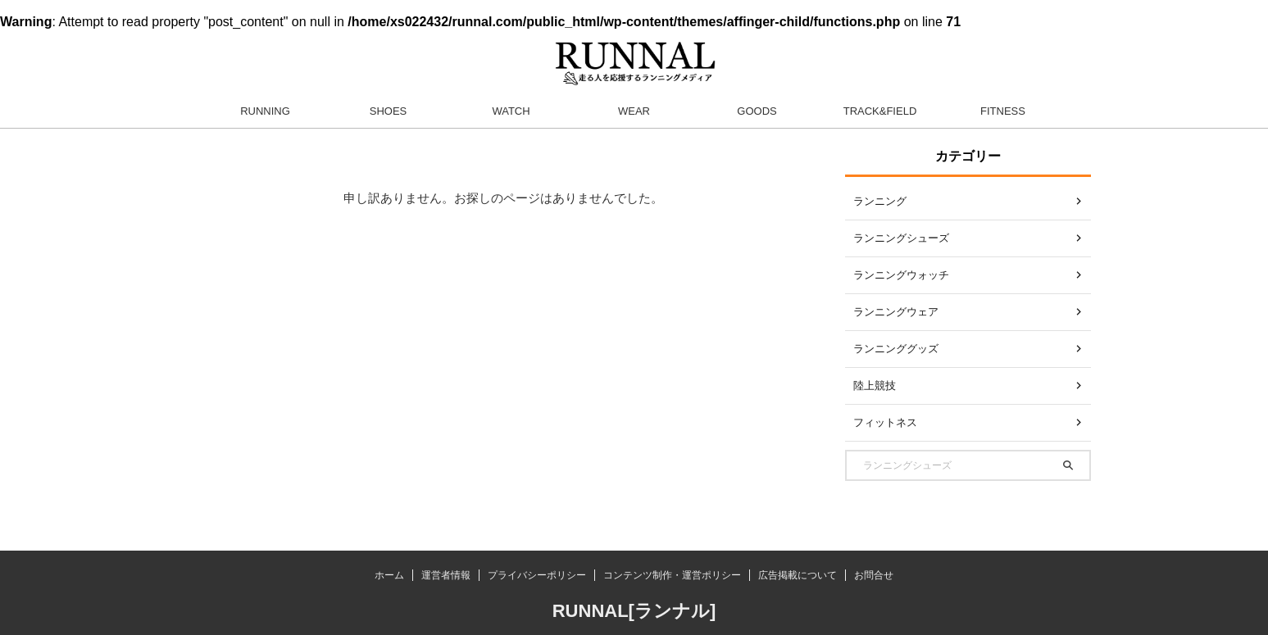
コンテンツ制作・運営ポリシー (672, 575)
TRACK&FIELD (880, 111)
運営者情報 (445, 575)
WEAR (634, 111)
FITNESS (1002, 111)
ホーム (389, 575)
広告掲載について (797, 575)
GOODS (756, 111)
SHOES (388, 111)
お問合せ (873, 575)
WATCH (510, 111)
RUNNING (265, 111)
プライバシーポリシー (537, 575)
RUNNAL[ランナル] (634, 611)
